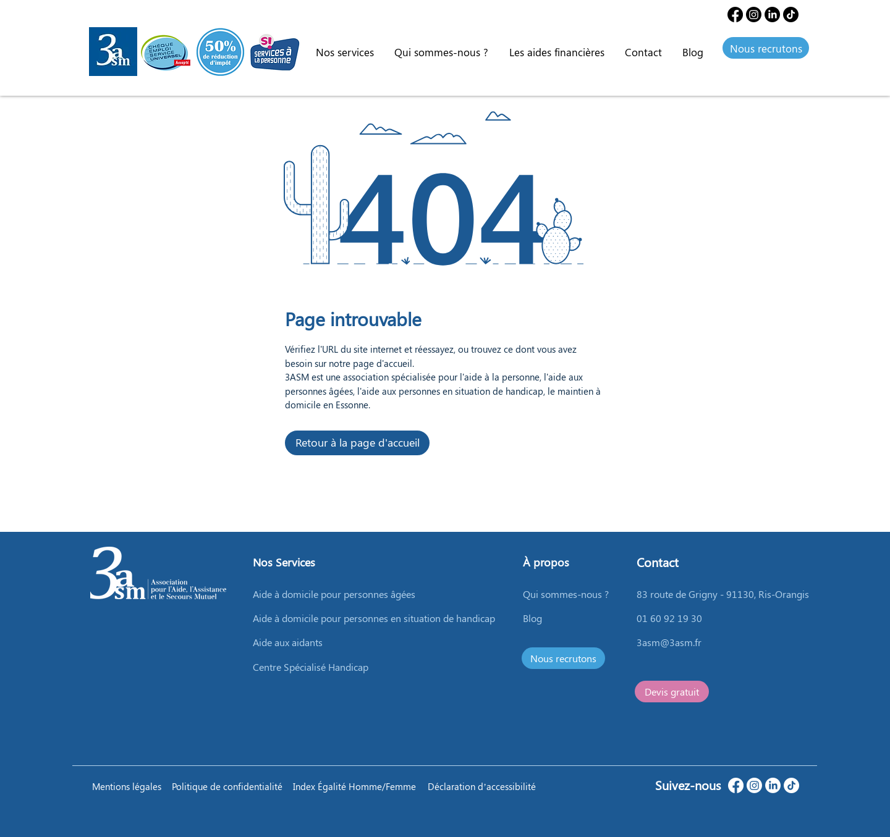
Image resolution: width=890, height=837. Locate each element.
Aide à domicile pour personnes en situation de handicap (374, 618)
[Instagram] (753, 14)
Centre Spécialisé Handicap (310, 666)
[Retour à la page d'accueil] (357, 443)
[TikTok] (791, 785)
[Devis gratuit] (672, 691)
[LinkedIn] (772, 14)
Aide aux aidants (288, 642)
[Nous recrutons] (766, 48)
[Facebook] (735, 14)
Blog (532, 618)
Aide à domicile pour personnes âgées (334, 593)
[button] (344, 52)
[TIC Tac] (791, 14)
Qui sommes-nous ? (566, 593)
